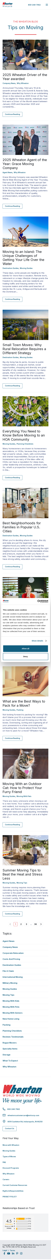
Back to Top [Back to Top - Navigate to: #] (42, 1245)
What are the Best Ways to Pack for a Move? (24, 703)
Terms (12, 1250)
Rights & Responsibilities (13, 1191)
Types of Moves (9, 1157)
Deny (25, 656)
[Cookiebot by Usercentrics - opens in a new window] (37, 601)
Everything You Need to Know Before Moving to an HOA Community (24, 435)
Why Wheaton (8, 1174)
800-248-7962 (34, 5)
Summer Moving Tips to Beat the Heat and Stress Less (22, 874)
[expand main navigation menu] (46, 4)
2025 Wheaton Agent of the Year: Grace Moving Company (25, 164)
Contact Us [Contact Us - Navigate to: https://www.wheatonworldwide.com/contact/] (9, 1128)
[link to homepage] (7, 4)
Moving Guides (9, 1151)
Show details (37, 641)
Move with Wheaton (11, 1145)
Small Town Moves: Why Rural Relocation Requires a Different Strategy (24, 349)
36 (35, 924)
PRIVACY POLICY (10, 1197)
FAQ (4, 1162)
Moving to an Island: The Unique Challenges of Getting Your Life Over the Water (23, 258)
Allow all (25, 649)
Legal (5, 1250)
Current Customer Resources (15, 1185)
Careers (6, 1179)
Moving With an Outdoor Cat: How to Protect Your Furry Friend (22, 788)
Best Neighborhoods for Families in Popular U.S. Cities (22, 527)
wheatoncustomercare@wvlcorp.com (23, 1115)
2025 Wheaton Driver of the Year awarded (25, 77)
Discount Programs (11, 1168)
